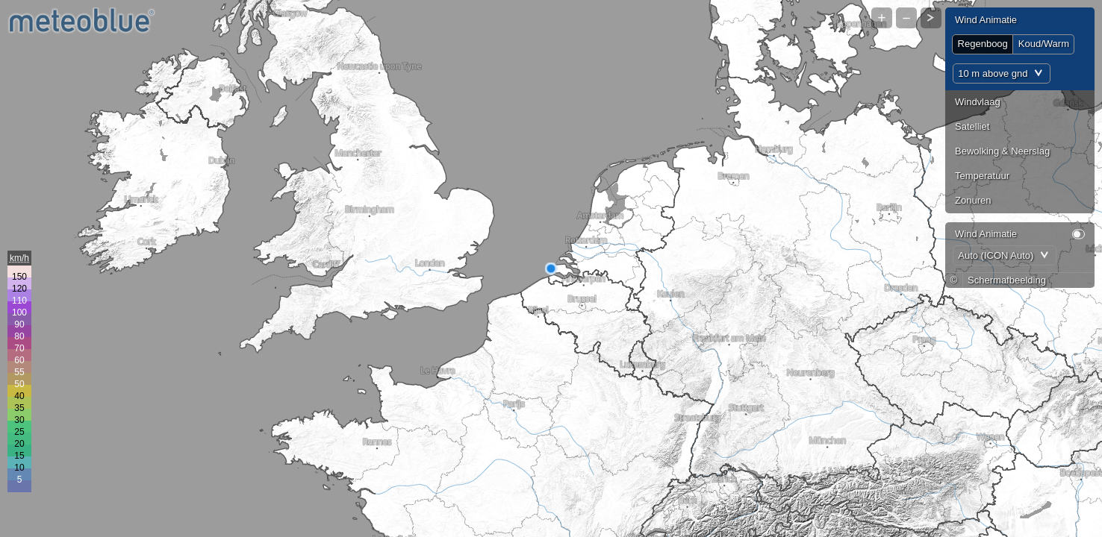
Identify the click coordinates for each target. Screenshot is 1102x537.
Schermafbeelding (1007, 280)
